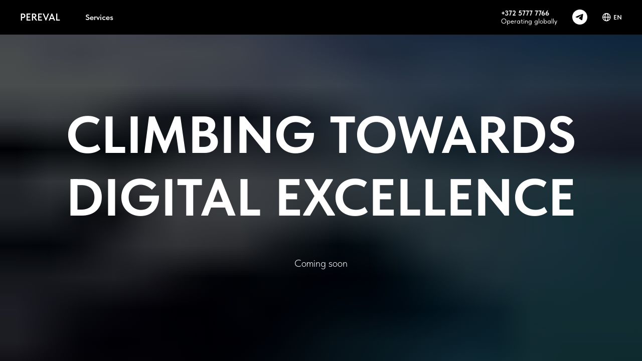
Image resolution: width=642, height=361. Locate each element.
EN (612, 17)
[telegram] (579, 17)
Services (99, 17)
